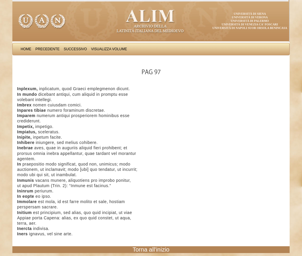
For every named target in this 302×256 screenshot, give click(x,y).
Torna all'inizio (151, 249)
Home (26, 49)
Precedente (47, 49)
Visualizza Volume (109, 49)
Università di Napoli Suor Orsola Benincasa (249, 28)
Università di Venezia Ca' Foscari (250, 24)
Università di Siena (250, 13)
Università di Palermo (250, 20)
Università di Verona (250, 17)
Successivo (75, 49)
